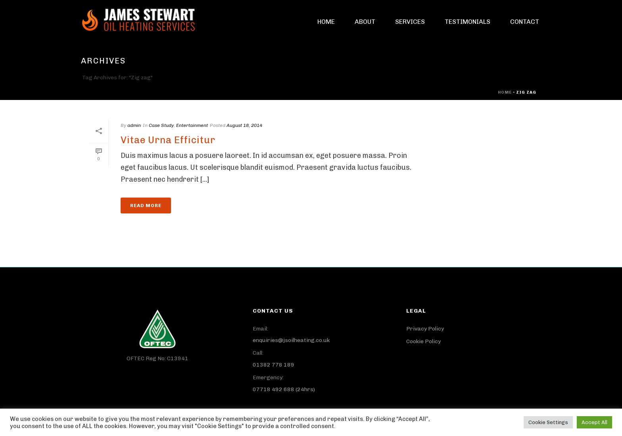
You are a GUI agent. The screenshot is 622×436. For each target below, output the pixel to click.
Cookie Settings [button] (548, 422)
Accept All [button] (594, 422)
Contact (524, 21)
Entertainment (192, 125)
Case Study (161, 125)
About (365, 21)
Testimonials (467, 21)
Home (326, 21)
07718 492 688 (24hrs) (284, 389)
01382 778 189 (273, 364)
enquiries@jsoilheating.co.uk (291, 340)
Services (410, 21)
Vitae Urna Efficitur (168, 140)
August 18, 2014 (244, 125)
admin (134, 125)
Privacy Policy (425, 328)
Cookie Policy (423, 341)
